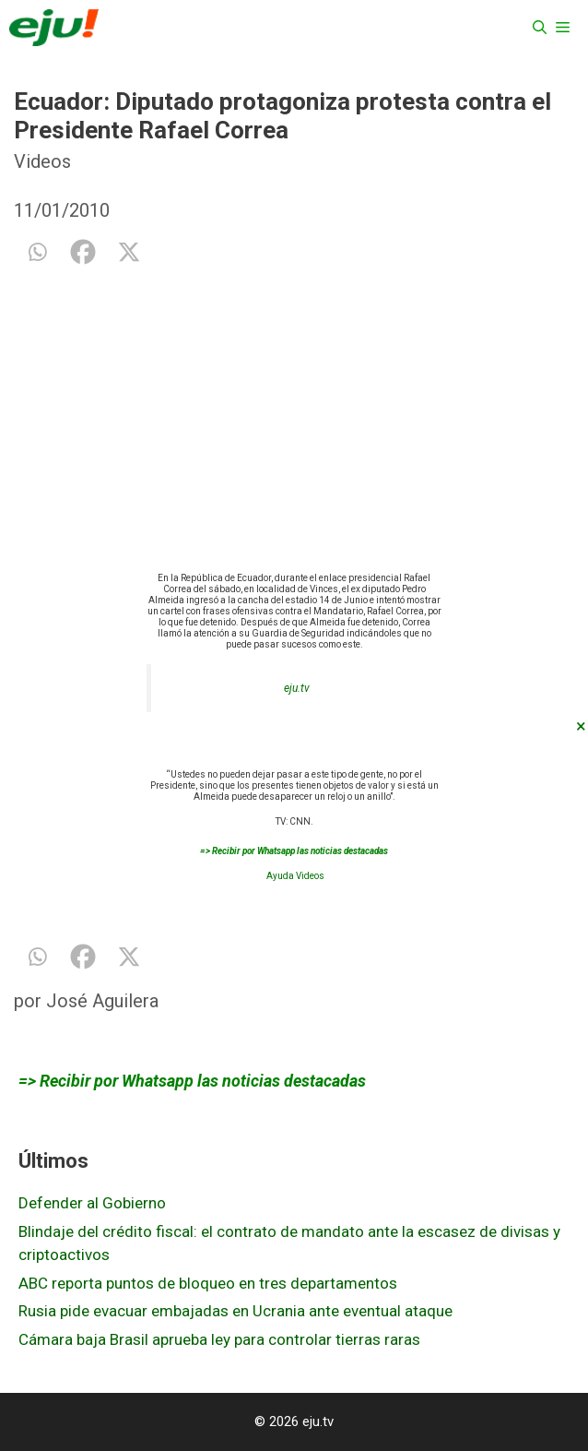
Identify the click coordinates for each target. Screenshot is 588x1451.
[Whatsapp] (37, 251)
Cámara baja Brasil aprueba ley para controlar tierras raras (219, 1339)
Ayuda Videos (295, 876)
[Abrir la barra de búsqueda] (539, 27)
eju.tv (297, 688)
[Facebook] (83, 251)
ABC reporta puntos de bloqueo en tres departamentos (207, 1283)
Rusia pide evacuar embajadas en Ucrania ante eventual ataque (235, 1311)
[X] (129, 251)
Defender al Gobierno (92, 1203)
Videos (42, 161)
